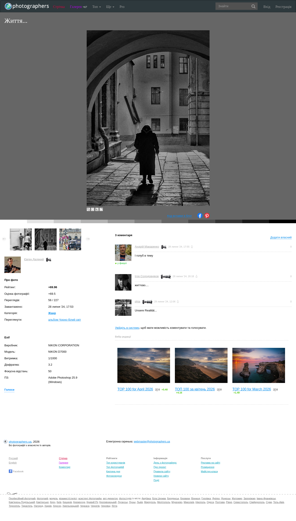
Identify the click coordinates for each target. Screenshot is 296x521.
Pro (122, 7)
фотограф (42, 498)
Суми (269, 502)
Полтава (220, 502)
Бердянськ (173, 498)
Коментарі (64, 467)
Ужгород (38, 506)
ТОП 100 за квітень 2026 (195, 389)
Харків (48, 506)
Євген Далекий (34, 259)
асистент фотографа (90, 498)
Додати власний (281, 237)
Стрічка (59, 7)
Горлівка (206, 498)
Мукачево (177, 502)
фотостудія (125, 498)
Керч (52, 502)
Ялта (114, 506)
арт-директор (110, 498)
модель (54, 498)
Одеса (210, 502)
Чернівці (105, 506)
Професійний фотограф (22, 498)
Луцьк (132, 502)
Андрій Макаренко (147, 246)
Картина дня (113, 471)
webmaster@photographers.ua (152, 441)
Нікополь (200, 502)
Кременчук (79, 502)
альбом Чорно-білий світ (64, 319)
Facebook (16, 471)
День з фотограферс (165, 462)
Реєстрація (283, 7)
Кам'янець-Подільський (22, 502)
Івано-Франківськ (266, 498)
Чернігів (95, 506)
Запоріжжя (249, 498)
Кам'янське (42, 502)
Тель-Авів (278, 502)
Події (156, 480)
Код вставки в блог (179, 215)
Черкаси (84, 506)
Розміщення (207, 467)
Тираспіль (26, 506)
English (13, 462)
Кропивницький (108, 502)
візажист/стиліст (68, 498)
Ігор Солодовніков (147, 276)
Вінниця (195, 498)
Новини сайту (161, 475)
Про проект (160, 467)
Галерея (78, 7)
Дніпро (216, 498)
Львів (140, 502)
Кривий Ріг (92, 502)
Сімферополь (257, 502)
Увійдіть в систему (127, 327)
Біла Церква (159, 498)
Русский (13, 458)
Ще (110, 7)
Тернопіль (14, 506)
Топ (96, 7)
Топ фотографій (115, 467)
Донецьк (225, 498)
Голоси (9, 389)
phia (137, 301)
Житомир (237, 498)
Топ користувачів (115, 462)
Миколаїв (189, 502)
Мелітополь (163, 502)
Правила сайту (162, 471)
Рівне (229, 502)
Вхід (267, 7)
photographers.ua (20, 441)
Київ (59, 502)
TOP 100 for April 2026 (135, 389)
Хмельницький (71, 506)
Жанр (52, 313)
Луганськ (123, 502)
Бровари (185, 498)
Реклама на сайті (210, 462)
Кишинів (67, 502)
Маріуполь (150, 502)
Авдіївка (146, 498)
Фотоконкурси (114, 475)
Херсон (57, 506)
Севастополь (240, 502)
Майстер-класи (209, 471)
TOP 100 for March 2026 (251, 389)
